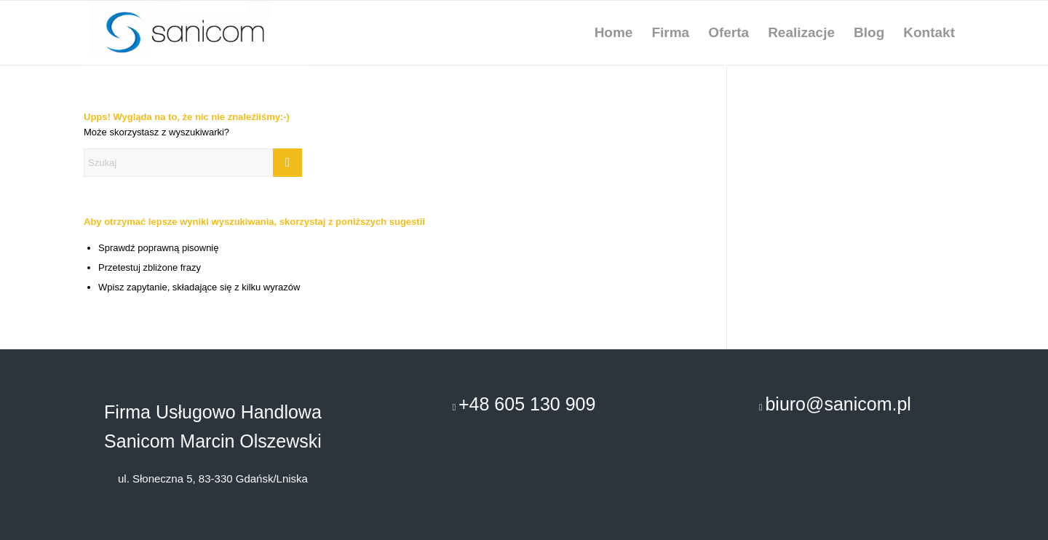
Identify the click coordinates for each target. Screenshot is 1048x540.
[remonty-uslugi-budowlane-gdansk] (196, 33)
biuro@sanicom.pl (837, 404)
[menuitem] (614, 33)
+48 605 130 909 (526, 404)
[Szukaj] (193, 162)
